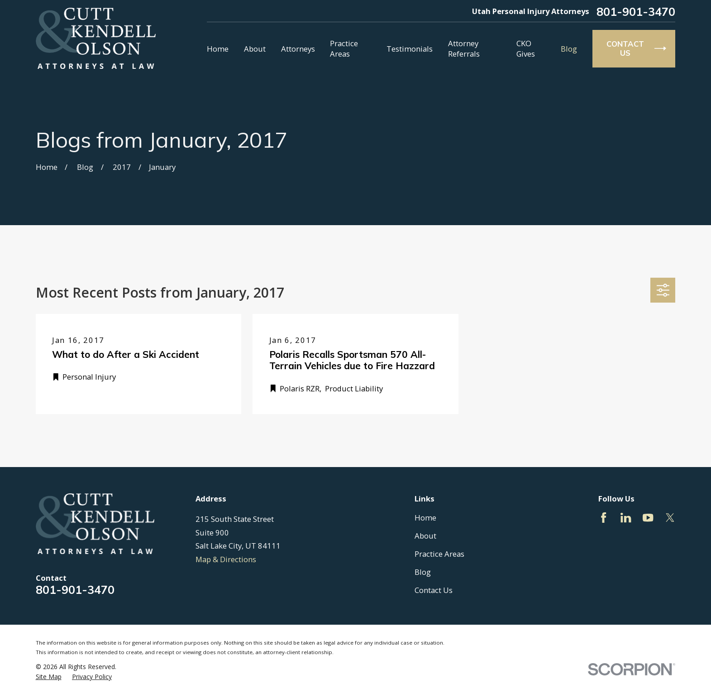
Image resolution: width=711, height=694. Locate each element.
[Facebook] (603, 517)
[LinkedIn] (625, 517)
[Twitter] (670, 517)
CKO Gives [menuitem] (525, 48)
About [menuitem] (255, 48)
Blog (423, 572)
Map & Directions (226, 559)
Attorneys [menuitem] (298, 48)
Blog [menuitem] (569, 48)
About (425, 535)
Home (425, 517)
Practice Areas (439, 554)
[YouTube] (648, 517)
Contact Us (434, 590)
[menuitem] (49, 676)
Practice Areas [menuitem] (344, 48)
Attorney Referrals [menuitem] (464, 48)
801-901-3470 (635, 11)
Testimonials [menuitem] (410, 48)
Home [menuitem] (218, 48)
